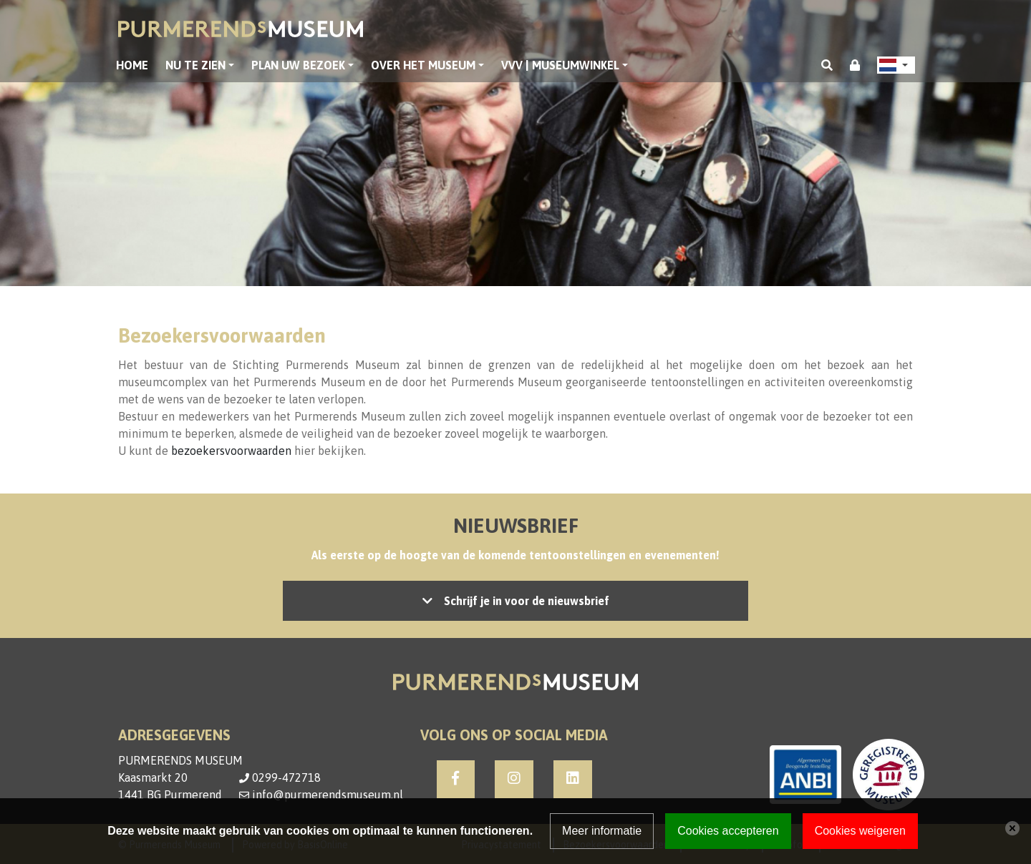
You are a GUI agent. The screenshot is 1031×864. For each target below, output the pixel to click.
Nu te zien (195, 65)
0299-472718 (286, 777)
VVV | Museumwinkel (560, 65)
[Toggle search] (827, 65)
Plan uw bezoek (298, 65)
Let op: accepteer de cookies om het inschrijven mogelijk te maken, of (515, 601)
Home (132, 65)
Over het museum (423, 65)
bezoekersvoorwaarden (231, 450)
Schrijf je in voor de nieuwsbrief (526, 600)
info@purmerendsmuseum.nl (327, 794)
